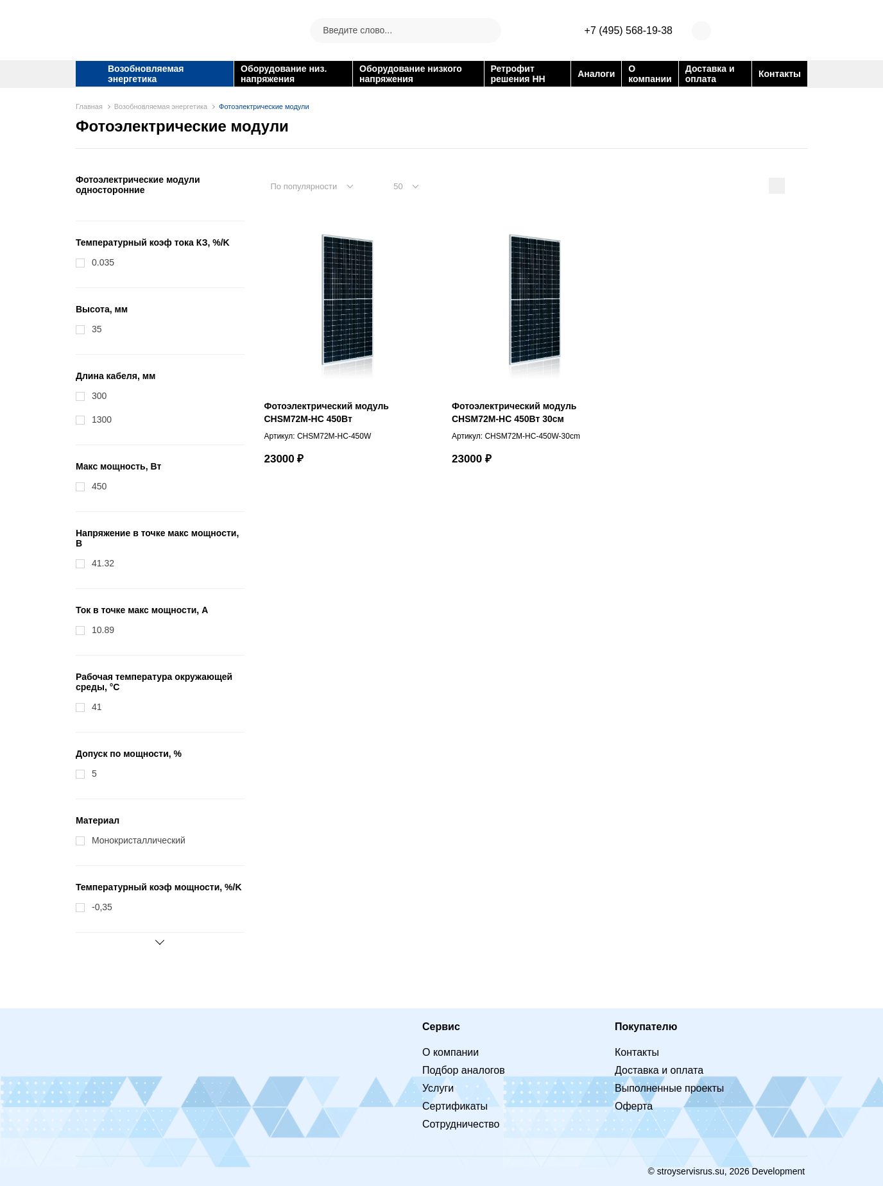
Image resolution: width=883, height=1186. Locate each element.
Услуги (438, 1088)
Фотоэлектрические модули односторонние (138, 184)
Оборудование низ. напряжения (284, 74)
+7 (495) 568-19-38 (629, 30)
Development (779, 1171)
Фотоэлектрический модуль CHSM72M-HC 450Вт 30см (514, 412)
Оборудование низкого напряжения (410, 74)
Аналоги (596, 74)
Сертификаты (455, 1106)
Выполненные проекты (669, 1088)
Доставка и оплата (710, 74)
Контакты (780, 74)
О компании (649, 74)
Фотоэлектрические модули (264, 106)
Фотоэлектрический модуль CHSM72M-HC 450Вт (326, 412)
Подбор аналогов (463, 1070)
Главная (89, 106)
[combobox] (319, 185)
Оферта (634, 1106)
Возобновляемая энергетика (146, 74)
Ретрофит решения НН (518, 74)
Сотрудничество (461, 1124)
